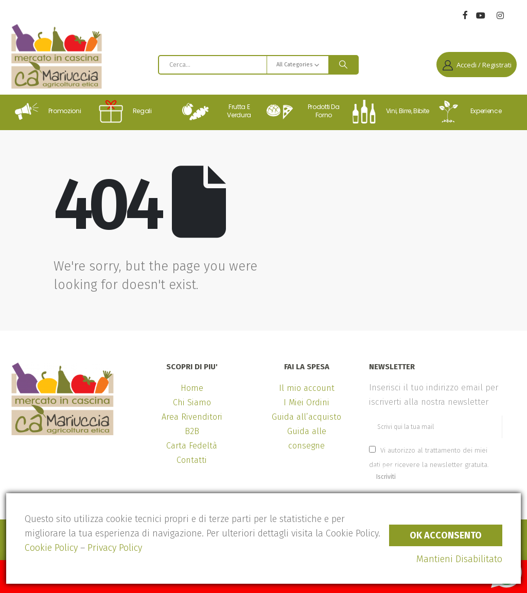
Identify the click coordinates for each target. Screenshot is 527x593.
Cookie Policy (51, 547)
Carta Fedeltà (191, 446)
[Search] (343, 65)
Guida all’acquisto (306, 417)
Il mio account (307, 388)
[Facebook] (465, 14)
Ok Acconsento (446, 535)
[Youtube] (480, 15)
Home (192, 388)
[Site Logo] (56, 56)
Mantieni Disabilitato (459, 559)
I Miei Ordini (306, 402)
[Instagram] (500, 15)
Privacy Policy (114, 547)
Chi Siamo (192, 402)
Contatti (192, 460)
